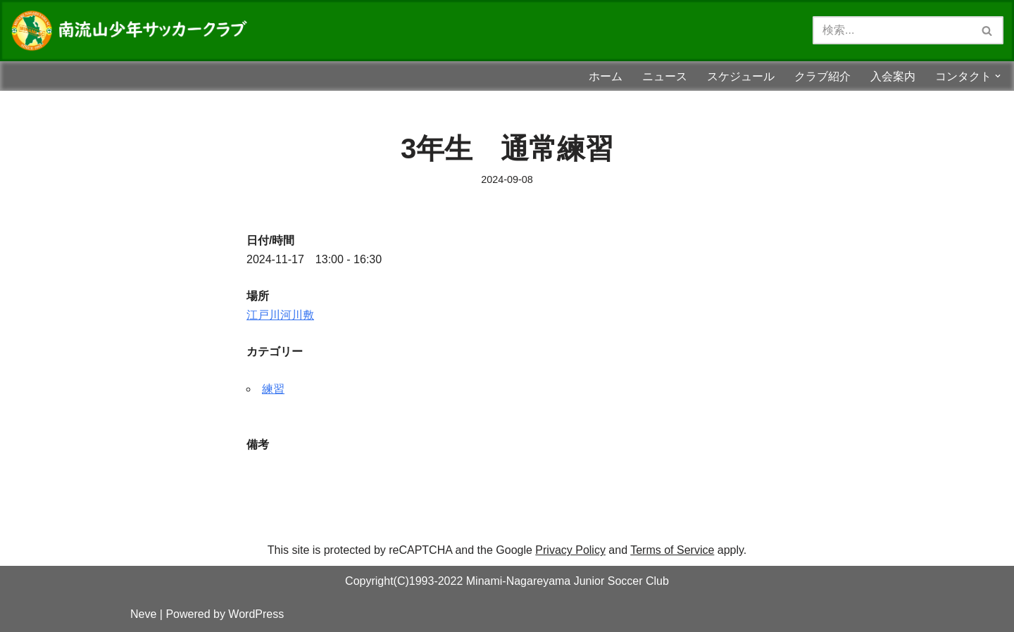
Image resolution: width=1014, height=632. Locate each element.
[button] (998, 76)
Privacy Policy (570, 550)
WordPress (256, 614)
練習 (273, 389)
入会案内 (892, 76)
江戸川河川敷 (280, 315)
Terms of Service (672, 550)
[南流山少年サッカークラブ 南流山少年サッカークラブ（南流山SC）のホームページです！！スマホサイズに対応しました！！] (134, 30)
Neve (143, 614)
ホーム (605, 76)
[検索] (892, 30)
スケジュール (741, 76)
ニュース (664, 76)
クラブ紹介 (822, 76)
